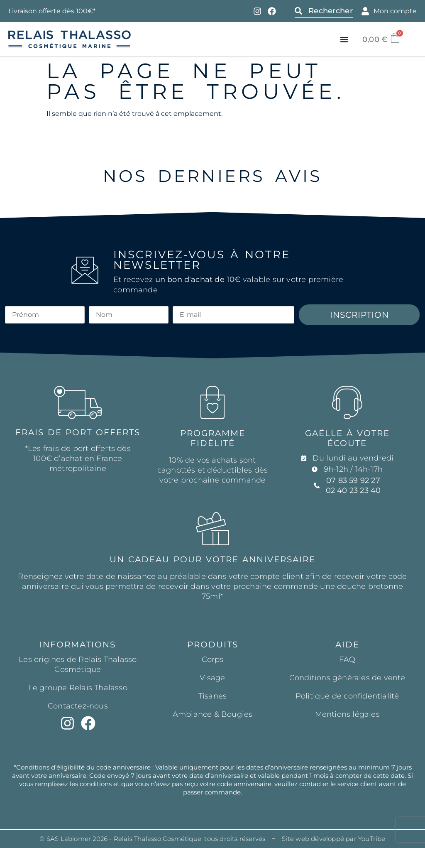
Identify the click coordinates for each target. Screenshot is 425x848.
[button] (344, 39)
